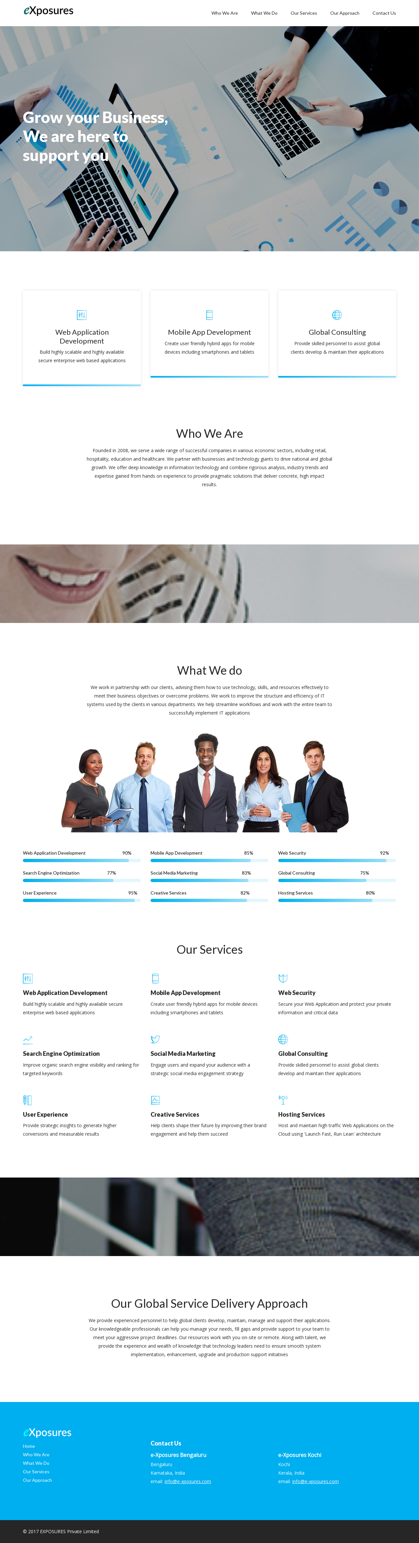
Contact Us (384, 13)
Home (29, 1446)
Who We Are (224, 13)
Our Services (304, 13)
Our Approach (344, 13)
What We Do (264, 13)
